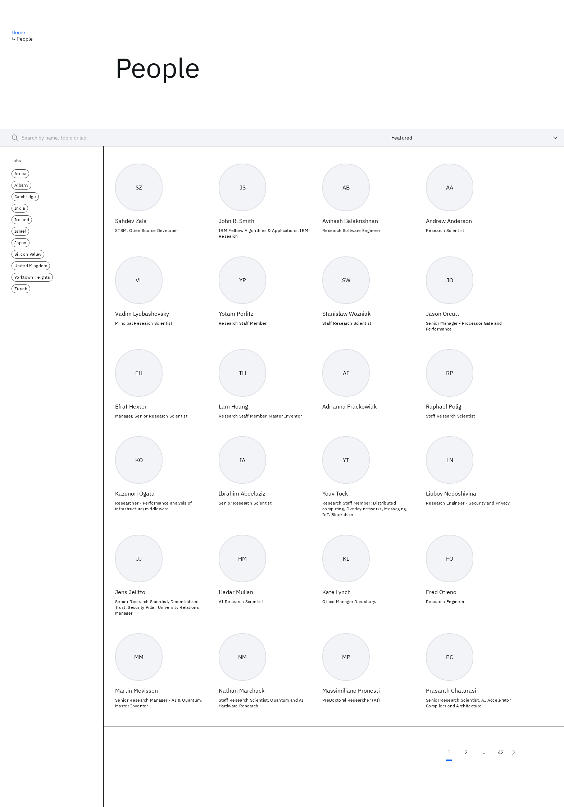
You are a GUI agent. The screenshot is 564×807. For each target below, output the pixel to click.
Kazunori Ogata (135, 493)
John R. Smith (236, 220)
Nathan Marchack (241, 690)
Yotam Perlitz (236, 313)
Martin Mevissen (136, 690)
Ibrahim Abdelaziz (242, 493)
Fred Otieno (441, 592)
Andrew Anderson (449, 220)
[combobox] (475, 137)
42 (501, 752)
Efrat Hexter (131, 406)
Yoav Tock (335, 493)
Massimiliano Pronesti (351, 690)
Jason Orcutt (442, 313)
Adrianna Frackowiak (349, 406)
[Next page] (513, 752)
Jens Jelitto (130, 592)
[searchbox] (193, 137)
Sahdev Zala (131, 220)
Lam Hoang (233, 406)
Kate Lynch (336, 592)
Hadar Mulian (236, 592)
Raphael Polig (443, 406)
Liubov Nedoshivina (451, 493)
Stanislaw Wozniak (346, 313)
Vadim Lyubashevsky (142, 313)
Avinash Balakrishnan (350, 220)
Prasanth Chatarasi (451, 690)
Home (19, 32)
